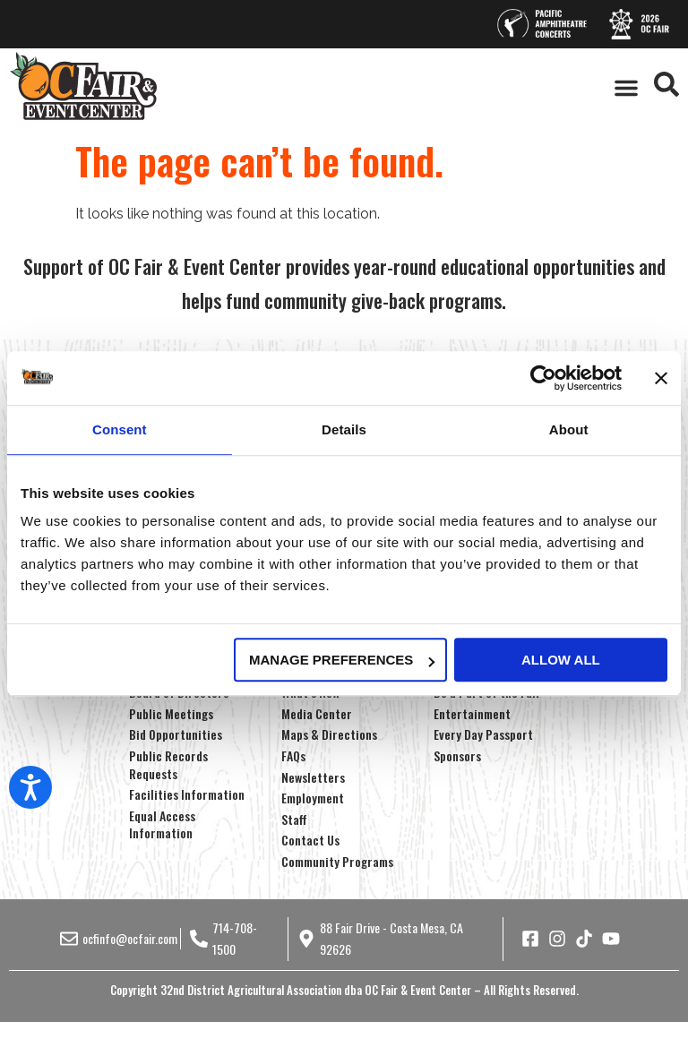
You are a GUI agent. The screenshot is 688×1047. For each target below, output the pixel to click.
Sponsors (457, 755)
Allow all (560, 659)
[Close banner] (661, 378)
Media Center (316, 713)
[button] (626, 88)
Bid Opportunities (175, 734)
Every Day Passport (483, 734)
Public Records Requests (168, 764)
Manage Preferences (341, 659)
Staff (294, 819)
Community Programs (337, 861)
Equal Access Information (162, 824)
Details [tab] (344, 429)
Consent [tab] (119, 429)
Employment (312, 797)
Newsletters (313, 777)
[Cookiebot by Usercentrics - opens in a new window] (543, 378)
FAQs (293, 755)
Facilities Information (187, 794)
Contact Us (310, 839)
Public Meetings (171, 713)
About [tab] (569, 429)
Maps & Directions (329, 734)
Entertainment (472, 713)
